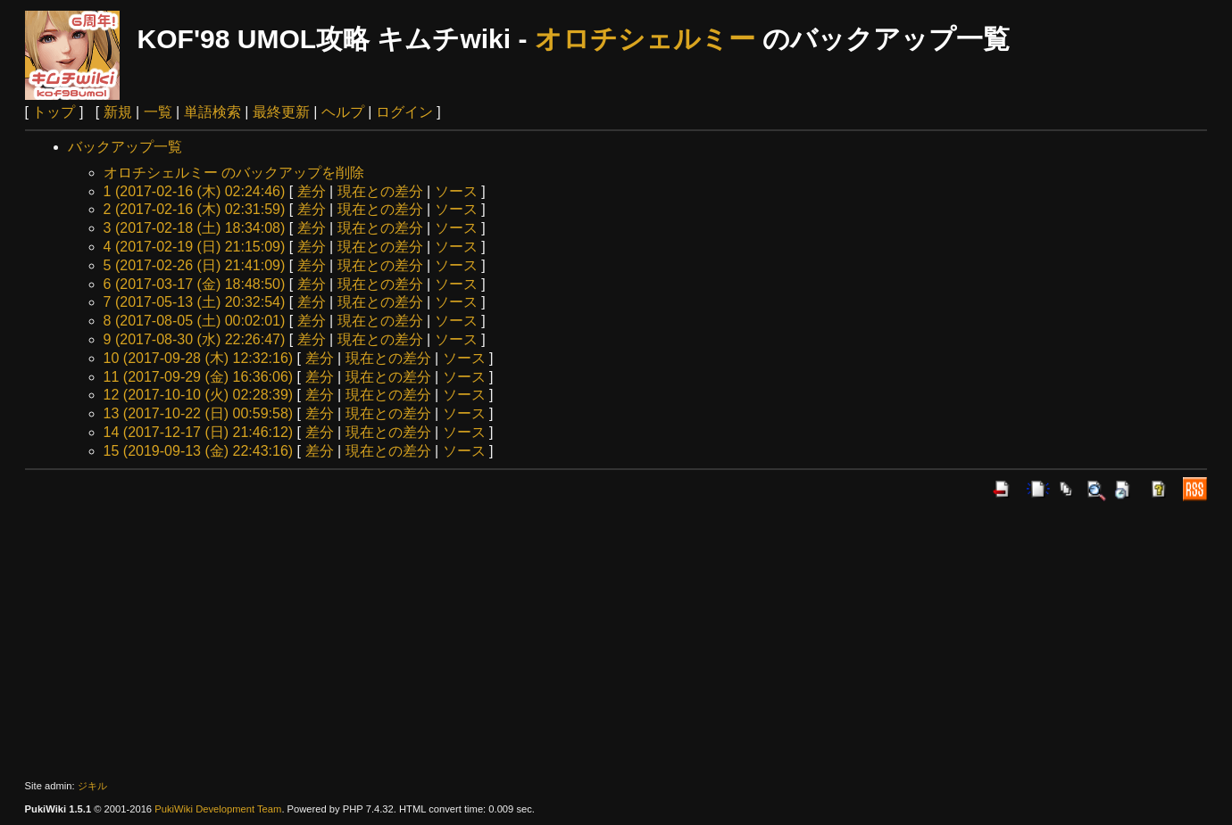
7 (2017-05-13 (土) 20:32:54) (195, 301)
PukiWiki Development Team (217, 809)
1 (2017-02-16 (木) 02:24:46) (195, 191)
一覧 (158, 112)
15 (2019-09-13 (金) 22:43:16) (199, 450)
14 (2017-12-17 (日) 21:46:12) (199, 432)
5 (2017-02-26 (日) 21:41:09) (195, 265)
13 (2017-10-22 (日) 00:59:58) (199, 413)
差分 (311, 191)
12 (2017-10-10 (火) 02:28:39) (199, 394)
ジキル (92, 785)
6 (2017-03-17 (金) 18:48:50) (195, 284)
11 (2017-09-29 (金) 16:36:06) (199, 376)
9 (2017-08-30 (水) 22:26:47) (195, 339)
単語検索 (212, 112)
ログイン (404, 112)
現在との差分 (380, 191)
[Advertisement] (616, 640)
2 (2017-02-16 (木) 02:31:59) (195, 209)
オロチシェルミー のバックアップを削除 (234, 172)
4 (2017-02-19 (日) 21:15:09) (195, 246)
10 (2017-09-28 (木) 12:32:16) (199, 358)
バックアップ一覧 (125, 146)
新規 (118, 112)
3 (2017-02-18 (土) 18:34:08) (195, 227)
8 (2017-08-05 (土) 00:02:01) (195, 320)
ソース (456, 191)
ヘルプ (342, 112)
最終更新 (281, 112)
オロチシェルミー (645, 39)
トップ (53, 112)
